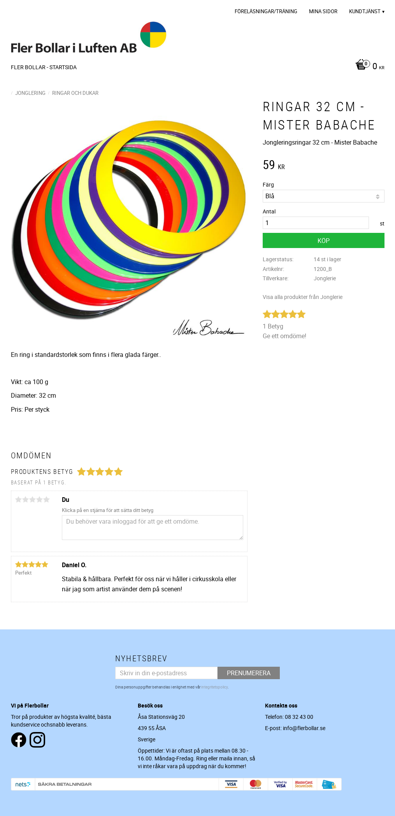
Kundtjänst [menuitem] (365, 11)
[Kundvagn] (367, 67)
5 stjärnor (46, 499)
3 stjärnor (32, 499)
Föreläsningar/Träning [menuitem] (266, 11)
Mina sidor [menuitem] (323, 11)
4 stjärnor (39, 499)
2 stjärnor (25, 499)
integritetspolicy (214, 687)
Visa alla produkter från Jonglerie (302, 297)
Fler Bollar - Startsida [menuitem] (44, 67)
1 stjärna (18, 499)
